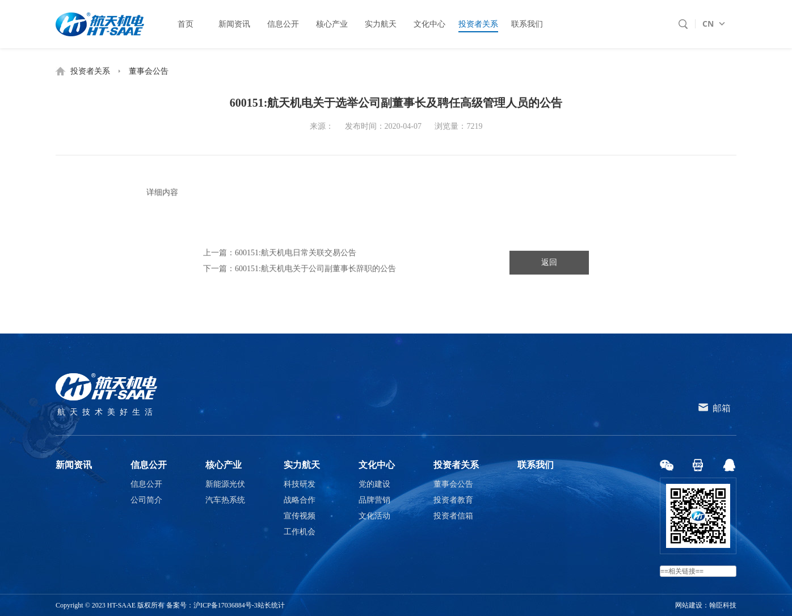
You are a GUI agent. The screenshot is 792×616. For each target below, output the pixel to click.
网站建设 (688, 605)
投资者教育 (453, 500)
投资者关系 (90, 71)
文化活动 (374, 516)
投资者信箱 (453, 516)
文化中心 (377, 465)
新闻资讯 (74, 465)
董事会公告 (148, 71)
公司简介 (146, 500)
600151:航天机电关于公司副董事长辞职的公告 (315, 271)
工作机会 (299, 532)
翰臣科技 (722, 605)
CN (708, 23)
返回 (549, 264)
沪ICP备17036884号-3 (225, 605)
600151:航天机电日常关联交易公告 (295, 255)
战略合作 (299, 500)
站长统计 (271, 605)
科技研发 (299, 484)
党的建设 (374, 484)
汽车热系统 (225, 500)
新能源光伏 (225, 484)
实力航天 (302, 465)
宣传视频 (299, 516)
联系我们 (535, 465)
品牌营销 (374, 500)
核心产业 (223, 465)
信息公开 (148, 465)
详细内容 (162, 196)
